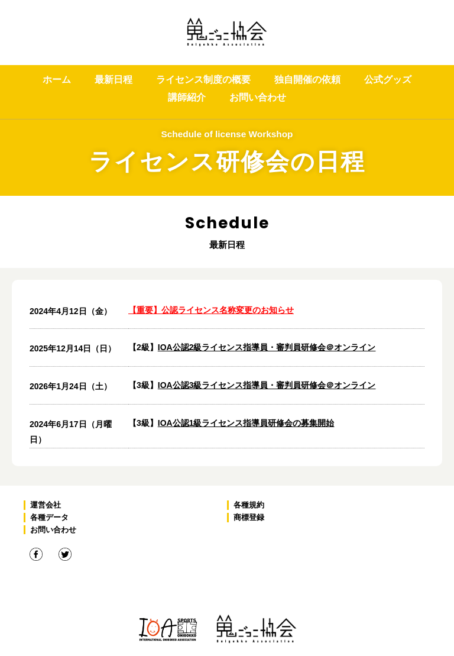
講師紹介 (187, 97)
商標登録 (249, 517)
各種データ (49, 517)
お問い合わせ (257, 97)
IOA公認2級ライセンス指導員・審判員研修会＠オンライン (267, 347)
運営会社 (45, 504)
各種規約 (249, 504)
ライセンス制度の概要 (203, 80)
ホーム (57, 80)
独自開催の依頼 (307, 80)
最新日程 (113, 80)
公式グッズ (387, 80)
